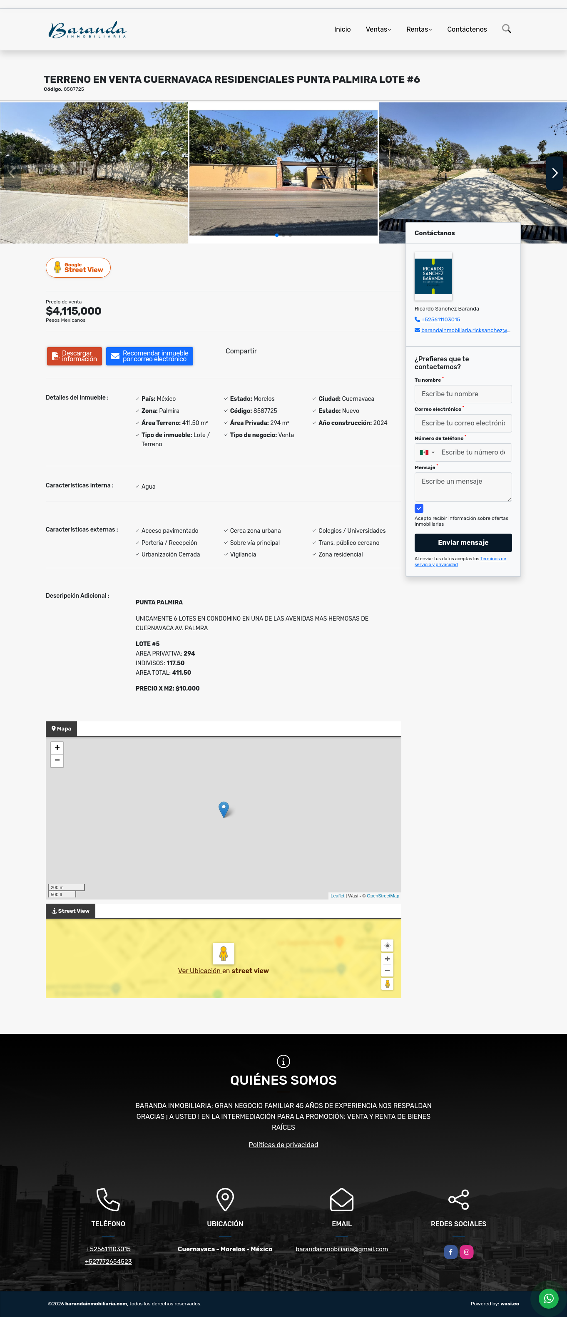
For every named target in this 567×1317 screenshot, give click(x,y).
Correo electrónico (439, 408)
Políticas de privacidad (283, 1145)
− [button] (57, 761)
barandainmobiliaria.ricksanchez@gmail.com (477, 330)
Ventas (376, 29)
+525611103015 (440, 319)
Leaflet (337, 895)
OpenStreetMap (383, 895)
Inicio (342, 29)
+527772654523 (108, 1261)
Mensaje (426, 467)
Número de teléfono (440, 438)
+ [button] (57, 748)
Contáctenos (467, 29)
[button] (277, 235)
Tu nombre (429, 379)
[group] (94, 173)
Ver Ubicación (200, 971)
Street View (79, 267)
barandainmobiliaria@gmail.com (342, 1249)
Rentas (417, 29)
